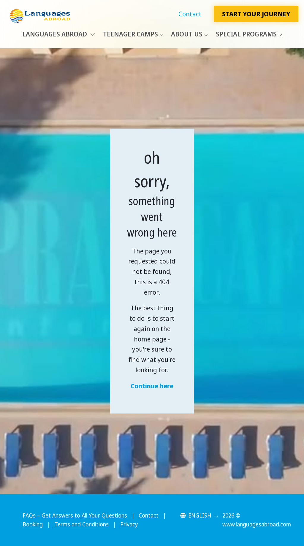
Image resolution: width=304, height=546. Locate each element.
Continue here (152, 385)
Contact (190, 13)
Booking (33, 524)
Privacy (129, 524)
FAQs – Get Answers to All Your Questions (75, 515)
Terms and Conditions (81, 524)
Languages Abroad (58, 34)
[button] (199, 515)
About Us (186, 34)
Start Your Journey (256, 13)
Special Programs (246, 34)
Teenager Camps (130, 34)
